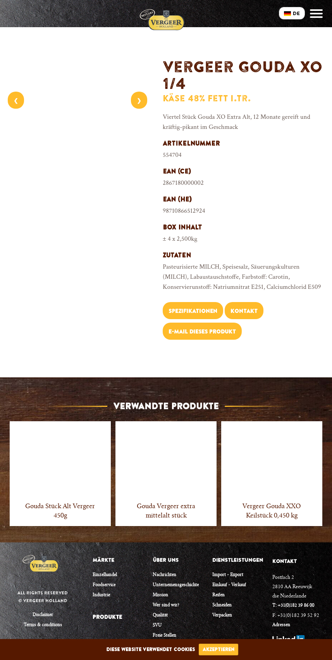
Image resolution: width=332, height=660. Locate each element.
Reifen (218, 595)
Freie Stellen (164, 636)
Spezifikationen (193, 311)
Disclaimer (43, 615)
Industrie (101, 595)
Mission (160, 595)
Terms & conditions (43, 625)
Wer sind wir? (166, 605)
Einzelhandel (105, 575)
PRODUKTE (107, 617)
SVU (157, 626)
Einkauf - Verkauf (229, 585)
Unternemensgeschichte (176, 585)
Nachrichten (164, 575)
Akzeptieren (218, 649)
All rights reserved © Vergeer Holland (42, 597)
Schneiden (222, 605)
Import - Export (227, 575)
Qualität (160, 615)
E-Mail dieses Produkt (202, 331)
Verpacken (222, 615)
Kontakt (244, 311)
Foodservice (104, 585)
